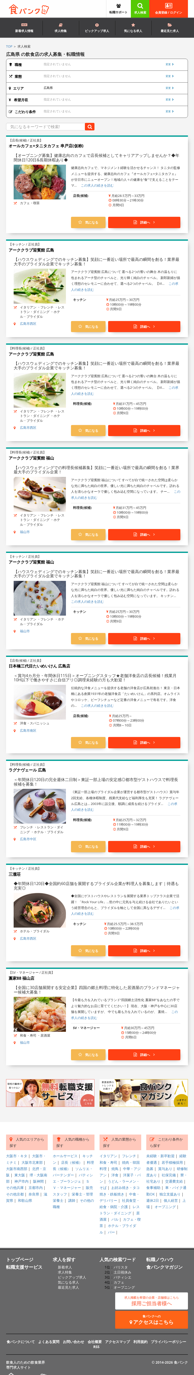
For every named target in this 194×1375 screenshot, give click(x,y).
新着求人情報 (24, 27)
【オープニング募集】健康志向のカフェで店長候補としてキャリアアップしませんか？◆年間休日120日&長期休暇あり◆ (96, 158)
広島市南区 (28, 730)
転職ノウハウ (160, 1259)
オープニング (165, 1206)
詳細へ (144, 222)
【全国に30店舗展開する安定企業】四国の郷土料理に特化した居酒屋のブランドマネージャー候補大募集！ (97, 990)
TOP (9, 46)
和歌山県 (25, 1200)
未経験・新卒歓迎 (160, 1155)
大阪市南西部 (16, 1168)
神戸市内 (21, 1181)
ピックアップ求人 (97, 28)
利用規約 (140, 1341)
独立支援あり (170, 1194)
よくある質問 (48, 1341)
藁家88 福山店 (21, 978)
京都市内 (36, 1187)
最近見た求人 (170, 28)
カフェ (119, 1282)
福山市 (25, 532)
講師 (71, 1200)
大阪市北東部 (32, 1162)
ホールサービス (65, 1155)
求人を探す (64, 1259)
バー (111, 1232)
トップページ (19, 1259)
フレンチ (129, 1155)
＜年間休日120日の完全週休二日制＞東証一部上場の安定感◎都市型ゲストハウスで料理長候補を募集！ (96, 782)
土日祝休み (122, 1272)
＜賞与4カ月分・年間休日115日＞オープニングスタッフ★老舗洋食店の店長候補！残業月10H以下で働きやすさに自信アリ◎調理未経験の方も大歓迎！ (95, 678)
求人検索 (140, 9)
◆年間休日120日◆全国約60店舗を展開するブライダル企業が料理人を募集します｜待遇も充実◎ (96, 886)
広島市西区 (28, 323)
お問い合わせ (73, 1341)
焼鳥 (114, 1168)
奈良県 (34, 1194)
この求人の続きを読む (97, 185)
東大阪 (19, 1175)
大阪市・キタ (16, 1155)
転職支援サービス (24, 1267)
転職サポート (118, 9)
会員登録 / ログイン (168, 9)
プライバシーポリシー (168, 1341)
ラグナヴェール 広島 (27, 770)
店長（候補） (71, 1162)
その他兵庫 (15, 1187)
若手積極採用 (172, 1162)
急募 (149, 1168)
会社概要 (95, 1341)
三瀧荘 (15, 874)
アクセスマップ (117, 1341)
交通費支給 (174, 1181)
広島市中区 (28, 839)
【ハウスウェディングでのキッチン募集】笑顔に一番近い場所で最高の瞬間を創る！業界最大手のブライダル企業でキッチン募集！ (96, 262)
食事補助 (153, 1187)
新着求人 (65, 1267)
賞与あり (165, 1168)
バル (114, 1219)
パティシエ (122, 1277)
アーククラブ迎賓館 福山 (31, 458)
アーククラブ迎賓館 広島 (31, 250)
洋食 (114, 1175)
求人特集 (61, 28)
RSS (96, 1346)
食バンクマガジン (164, 1267)
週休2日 (152, 1200)
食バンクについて (21, 1341)
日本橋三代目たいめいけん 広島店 (39, 666)
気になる (88, 222)
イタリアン (108, 1155)
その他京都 (15, 1194)
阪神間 (38, 1181)
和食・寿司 (108, 1162)
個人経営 (171, 1200)
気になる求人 (133, 28)
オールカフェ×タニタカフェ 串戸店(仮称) (46, 146)
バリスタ (121, 1267)
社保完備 (169, 1175)
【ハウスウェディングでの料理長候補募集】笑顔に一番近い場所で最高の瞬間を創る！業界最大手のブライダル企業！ (96, 470)
